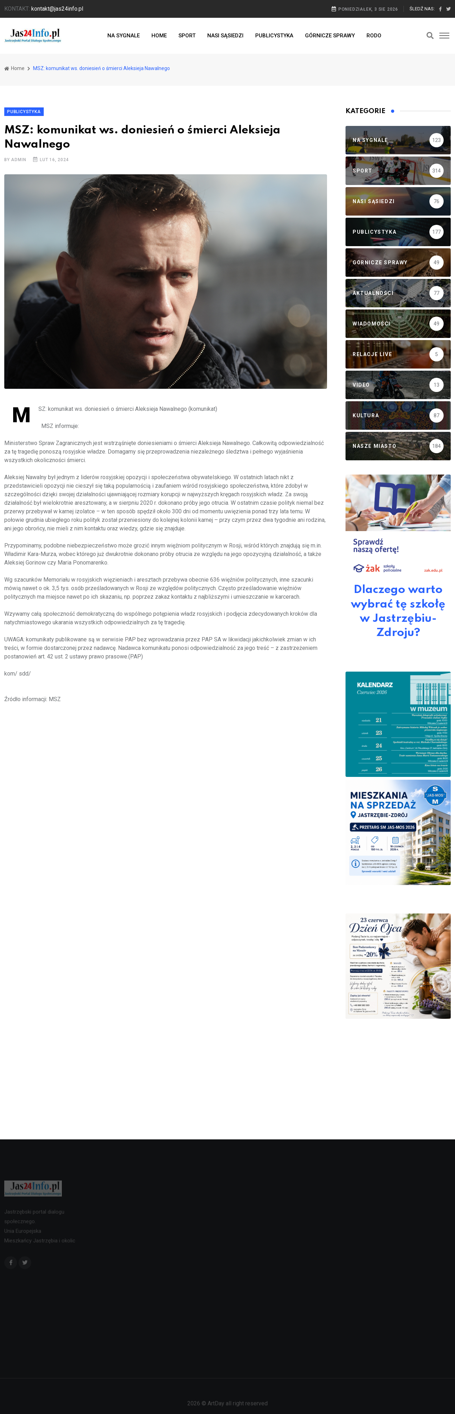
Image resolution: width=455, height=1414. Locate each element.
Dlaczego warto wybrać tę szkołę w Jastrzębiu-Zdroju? (398, 611)
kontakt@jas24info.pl (57, 8)
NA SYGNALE (123, 35)
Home (14, 68)
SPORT (187, 35)
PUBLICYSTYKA (274, 35)
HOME (159, 35)
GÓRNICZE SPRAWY (330, 35)
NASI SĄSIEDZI (225, 35)
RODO (373, 35)
